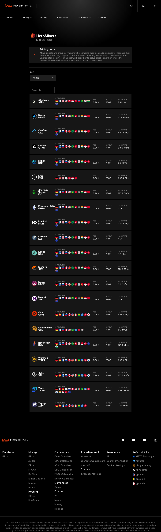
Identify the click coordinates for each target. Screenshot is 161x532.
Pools (31, 487)
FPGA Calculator (63, 474)
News (57, 500)
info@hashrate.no (90, 474)
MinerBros (140, 470)
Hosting (58, 509)
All (55, 495)
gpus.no (139, 474)
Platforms (34, 500)
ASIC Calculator (63, 465)
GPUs (5, 456)
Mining (58, 504)
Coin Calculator (63, 456)
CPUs (31, 465)
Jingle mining (142, 465)
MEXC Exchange (143, 456)
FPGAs (32, 469)
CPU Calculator (63, 469)
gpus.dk (139, 483)
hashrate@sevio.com (92, 461)
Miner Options (36, 478)
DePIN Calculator (64, 478)
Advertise (85, 456)
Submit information (118, 461)
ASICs (31, 461)
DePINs (32, 474)
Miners (32, 483)
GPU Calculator (63, 461)
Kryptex (138, 461)
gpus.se (139, 479)
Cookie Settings (116, 465)
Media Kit (85, 465)
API (108, 456)
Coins (57, 487)
